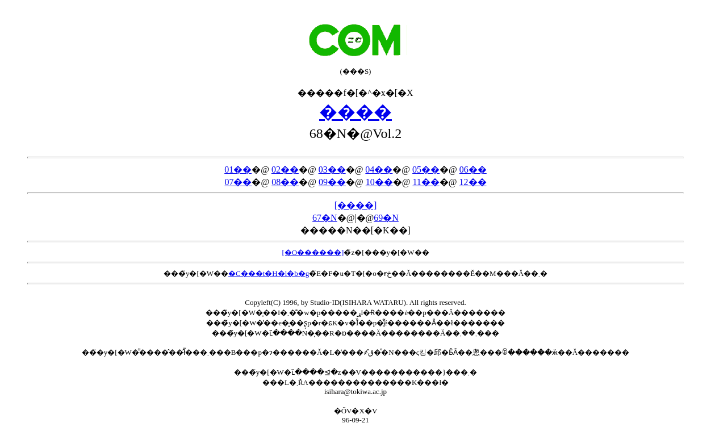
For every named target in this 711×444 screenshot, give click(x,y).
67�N (324, 218)
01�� (238, 169)
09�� (332, 182)
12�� (473, 182)
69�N (386, 218)
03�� (332, 169)
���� (355, 112)
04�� (378, 169)
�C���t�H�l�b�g (268, 273)
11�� (425, 182)
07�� (238, 182)
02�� (285, 169)
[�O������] (313, 252)
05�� (426, 169)
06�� (473, 169)
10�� (379, 182)
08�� (285, 182)
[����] (355, 205)
